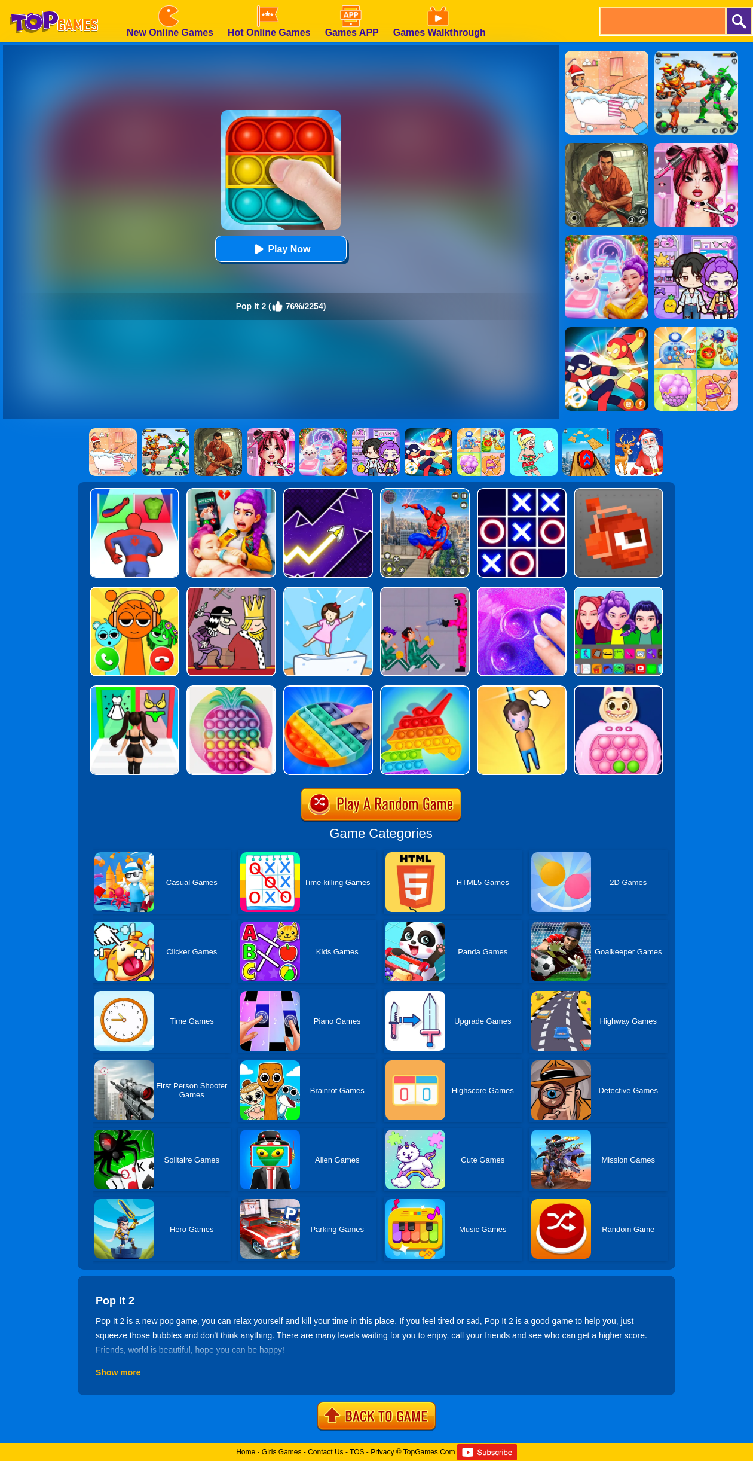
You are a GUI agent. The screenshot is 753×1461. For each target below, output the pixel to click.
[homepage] (54, 4)
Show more (118, 1372)
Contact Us (325, 1452)
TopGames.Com (429, 1452)
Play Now (280, 249)
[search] (662, 21)
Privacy (382, 1452)
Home (245, 1452)
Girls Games (282, 1452)
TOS (357, 1452)
